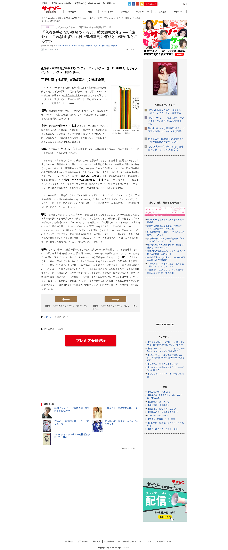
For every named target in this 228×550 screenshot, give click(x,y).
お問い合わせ (83, 541)
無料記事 (72, 12)
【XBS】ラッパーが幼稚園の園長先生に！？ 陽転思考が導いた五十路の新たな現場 (165, 357)
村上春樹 (105, 46)
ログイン (48, 316)
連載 (90, 12)
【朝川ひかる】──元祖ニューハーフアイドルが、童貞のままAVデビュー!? (166, 120)
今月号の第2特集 (71, 95)
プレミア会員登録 (91, 341)
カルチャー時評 (78, 46)
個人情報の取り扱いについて (130, 541)
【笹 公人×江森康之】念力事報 (161, 419)
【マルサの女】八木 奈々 (158, 392)
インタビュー (107, 12)
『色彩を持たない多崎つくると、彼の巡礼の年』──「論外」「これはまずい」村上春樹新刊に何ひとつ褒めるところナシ (89, 36)
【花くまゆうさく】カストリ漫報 (162, 429)
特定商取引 (109, 541)
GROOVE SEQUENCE (157, 416)
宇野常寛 (89, 46)
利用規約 (96, 541)
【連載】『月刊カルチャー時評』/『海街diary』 (66, 306)
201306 (58, 46)
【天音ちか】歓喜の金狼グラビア (162, 364)
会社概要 (69, 541)
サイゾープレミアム (51, 9)
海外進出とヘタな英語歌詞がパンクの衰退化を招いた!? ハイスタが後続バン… (166, 131)
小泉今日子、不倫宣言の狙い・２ (121, 408)
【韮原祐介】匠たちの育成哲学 (161, 409)
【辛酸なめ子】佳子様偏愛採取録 (162, 412)
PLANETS (67, 46)
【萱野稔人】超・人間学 (158, 402)
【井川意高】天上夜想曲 (158, 405)
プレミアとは (160, 12)
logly (137, 448)
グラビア (125, 12)
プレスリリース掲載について (159, 541)
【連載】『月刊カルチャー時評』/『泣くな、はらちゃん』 (115, 307)
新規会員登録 (151, 4)
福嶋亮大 (113, 46)
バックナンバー (142, 12)
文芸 (95, 46)
